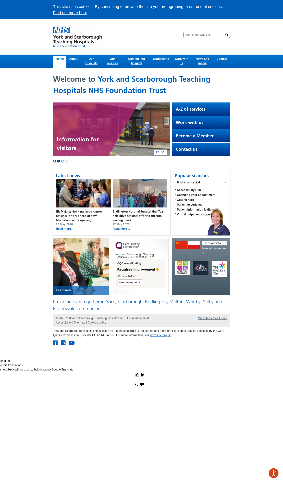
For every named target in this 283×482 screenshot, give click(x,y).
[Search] (226, 35)
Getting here (185, 199)
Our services (112, 61)
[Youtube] (71, 343)
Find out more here (70, 12)
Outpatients (161, 58)
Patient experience (189, 204)
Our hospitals (91, 61)
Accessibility (63, 322)
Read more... (64, 228)
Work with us (181, 61)
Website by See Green (212, 318)
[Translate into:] (214, 243)
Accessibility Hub (189, 190)
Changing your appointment (196, 194)
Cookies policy (97, 322)
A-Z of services (190, 109)
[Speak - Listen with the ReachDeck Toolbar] (273, 473)
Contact (221, 58)
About (73, 58)
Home (60, 58)
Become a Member (195, 135)
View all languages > (214, 250)
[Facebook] (55, 343)
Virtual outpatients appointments (199, 214)
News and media (202, 61)
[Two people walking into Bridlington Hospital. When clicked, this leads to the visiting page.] (111, 129)
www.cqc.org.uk (160, 335)
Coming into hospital (136, 61)
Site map (79, 322)
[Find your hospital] (201, 182)
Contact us (186, 149)
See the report (128, 282)
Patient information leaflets (195, 209)
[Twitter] (63, 343)
